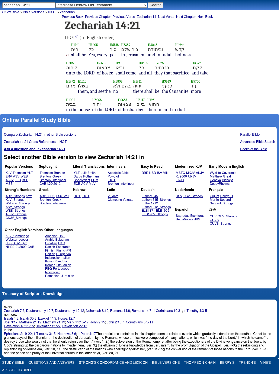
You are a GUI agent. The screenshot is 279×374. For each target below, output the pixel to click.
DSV (179, 196)
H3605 (93, 45)
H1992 (70, 81)
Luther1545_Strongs (156, 199)
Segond (225, 199)
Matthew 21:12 (30, 322)
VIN (166, 173)
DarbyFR (226, 196)
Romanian (52, 276)
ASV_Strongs (15, 207)
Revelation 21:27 (48, 326)
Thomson (19, 173)
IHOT (112, 180)
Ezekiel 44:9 (47, 318)
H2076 (159, 63)
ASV (16, 176)
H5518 (114, 45)
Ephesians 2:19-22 (18, 334)
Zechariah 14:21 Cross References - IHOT (35, 142)
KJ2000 (181, 176)
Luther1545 (150, 196)
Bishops (227, 180)
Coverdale (229, 173)
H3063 (152, 45)
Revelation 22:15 (74, 326)
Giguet (214, 196)
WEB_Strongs (16, 210)
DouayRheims (220, 183)
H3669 (166, 81)
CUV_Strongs (227, 216)
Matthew (216, 176)
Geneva (215, 180)
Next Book (205, 17)
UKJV (192, 176)
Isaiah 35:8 (28, 318)
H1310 (82, 81)
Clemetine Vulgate (120, 199)
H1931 (151, 100)
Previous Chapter (98, 17)
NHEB (10, 247)
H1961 (75, 45)
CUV (213, 216)
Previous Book (72, 17)
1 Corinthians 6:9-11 (138, 322)
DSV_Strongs (193, 196)
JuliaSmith (88, 173)
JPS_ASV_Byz (16, 243)
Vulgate (113, 196)
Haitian (50, 254)
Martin (214, 199)
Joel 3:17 (11, 322)
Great (227, 176)
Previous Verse (124, 17)
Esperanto (63, 247)
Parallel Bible (250, 134)
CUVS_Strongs (221, 223)
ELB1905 (162, 210)
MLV (92, 183)
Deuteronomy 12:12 (69, 311)
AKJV (10, 180)
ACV (84, 183)
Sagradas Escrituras (190, 215)
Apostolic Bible (17, 370)
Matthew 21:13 (54, 322)
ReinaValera (184, 219)
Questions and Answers (51, 362)
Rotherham (91, 176)
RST (62, 236)
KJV (9, 173)
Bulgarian (62, 239)
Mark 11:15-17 (78, 322)
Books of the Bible (253, 149)
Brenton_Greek (50, 176)
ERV (9, 176)
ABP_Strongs (15, 196)
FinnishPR (63, 250)
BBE (145, 173)
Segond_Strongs (222, 203)
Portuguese (61, 268)
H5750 (195, 81)
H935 (119, 63)
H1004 (70, 100)
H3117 (140, 100)
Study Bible (10, 12)
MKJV (190, 173)
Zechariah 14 (146, 17)
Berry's (227, 362)
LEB (18, 180)
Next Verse (166, 17)
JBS (197, 219)
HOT (77, 196)
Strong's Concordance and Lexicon (113, 362)
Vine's (265, 362)
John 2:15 (97, 322)
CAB (43, 183)
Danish (50, 247)
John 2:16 (114, 322)
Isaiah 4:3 (11, 318)
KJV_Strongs (15, 199)
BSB (25, 180)
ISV (159, 173)
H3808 (117, 81)
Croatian (51, 243)
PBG (48, 268)
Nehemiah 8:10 (97, 311)
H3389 (125, 45)
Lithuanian (63, 265)
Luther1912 (150, 203)
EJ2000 (21, 247)
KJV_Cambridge (17, 236)
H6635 (101, 63)
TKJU (180, 180)
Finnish (50, 250)
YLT (30, 173)
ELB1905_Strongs (155, 214)
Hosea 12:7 (66, 318)
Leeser (23, 239)
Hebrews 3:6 (66, 334)
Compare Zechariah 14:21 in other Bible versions (40, 134)
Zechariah (67, 12)
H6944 (180, 45)
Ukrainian (67, 276)
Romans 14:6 (120, 311)
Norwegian (52, 272)
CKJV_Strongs (16, 218)
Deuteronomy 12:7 (39, 311)
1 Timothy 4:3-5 (195, 311)
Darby (78, 176)
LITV (94, 180)
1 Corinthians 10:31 (167, 311)
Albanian (51, 236)
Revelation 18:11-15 (19, 326)
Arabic (49, 239)
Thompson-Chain (200, 362)
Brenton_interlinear (53, 180)
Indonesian (53, 257)
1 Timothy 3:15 (44, 334)
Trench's (247, 362)
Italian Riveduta (56, 261)
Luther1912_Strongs (156, 207)
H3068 (71, 63)
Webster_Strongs (18, 203)
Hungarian (63, 254)
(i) (76, 36)
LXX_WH (62, 196)
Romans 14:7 (141, 311)
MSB (9, 183)
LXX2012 (54, 183)
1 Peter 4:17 (87, 334)
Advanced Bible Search (257, 142)
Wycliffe (215, 173)
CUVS (214, 220)
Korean (50, 265)
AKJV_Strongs (16, 214)
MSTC (180, 173)
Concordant (82, 180)
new (29, 196)
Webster (11, 239)
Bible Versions (33, 12)
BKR (61, 243)
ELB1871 (148, 210)
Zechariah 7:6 (14, 311)
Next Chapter (186, 17)
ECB (77, 183)
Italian (66, 257)
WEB (24, 176)
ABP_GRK (47, 196)
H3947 (196, 63)
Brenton (59, 173)
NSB (152, 173)
